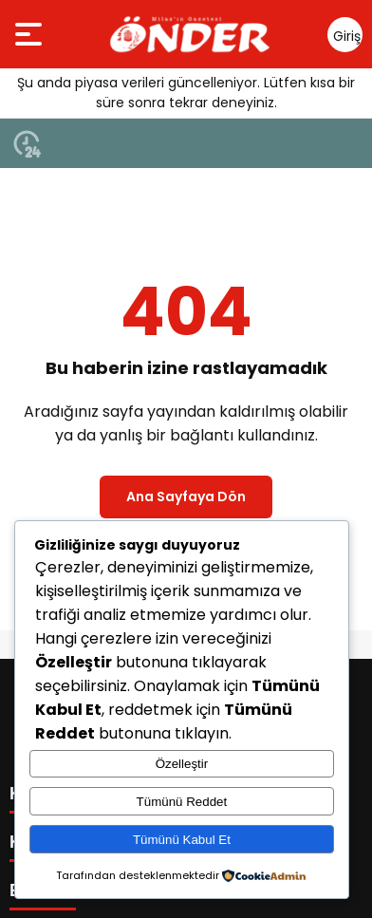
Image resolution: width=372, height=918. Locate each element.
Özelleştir (182, 764)
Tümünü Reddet (182, 802)
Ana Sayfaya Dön (186, 496)
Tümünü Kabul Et (182, 840)
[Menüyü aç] (30, 34)
